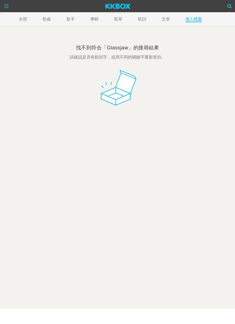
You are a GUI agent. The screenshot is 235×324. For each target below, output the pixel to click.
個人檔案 (193, 19)
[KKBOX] (118, 6)
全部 (23, 19)
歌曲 (47, 19)
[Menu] (6, 6)
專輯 (94, 19)
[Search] (229, 6)
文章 (166, 19)
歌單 (118, 19)
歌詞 (142, 19)
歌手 (70, 19)
